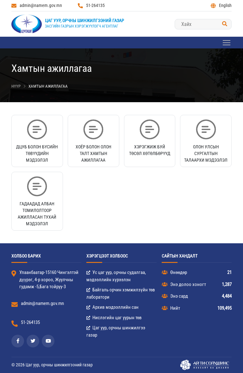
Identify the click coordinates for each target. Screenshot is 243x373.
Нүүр (16, 86)
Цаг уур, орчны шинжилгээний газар (84, 20)
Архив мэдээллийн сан (112, 307)
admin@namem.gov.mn (36, 5)
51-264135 (91, 5)
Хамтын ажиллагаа (48, 86)
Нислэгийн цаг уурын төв (114, 317)
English (221, 5)
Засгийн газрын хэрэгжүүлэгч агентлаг (81, 26)
